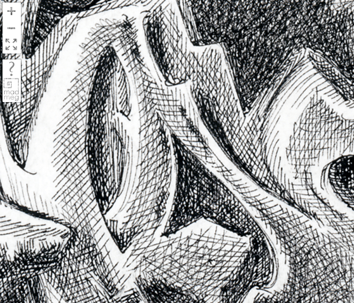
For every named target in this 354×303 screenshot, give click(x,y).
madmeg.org (11, 89)
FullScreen (11, 45)
